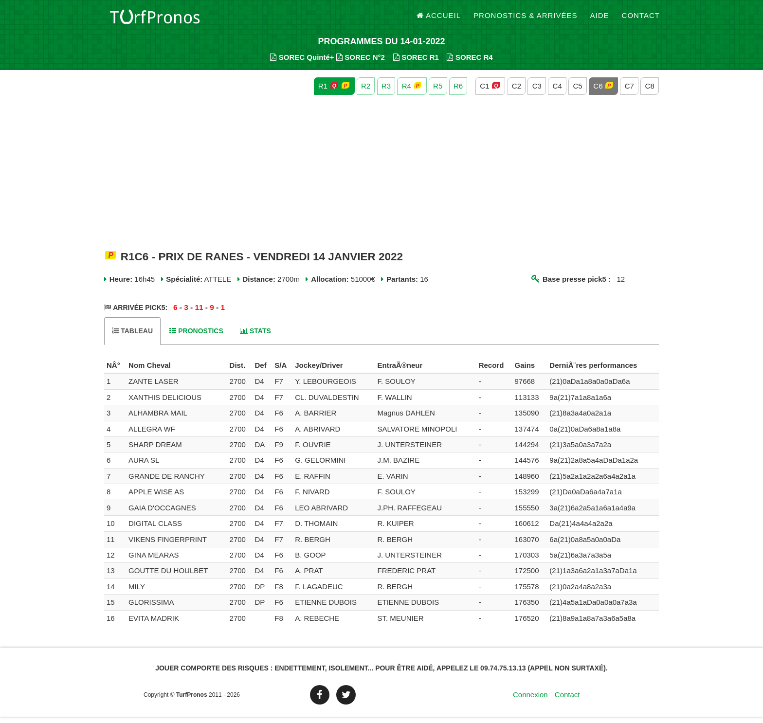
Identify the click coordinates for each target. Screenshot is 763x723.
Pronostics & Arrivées (525, 19)
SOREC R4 (469, 63)
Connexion (530, 701)
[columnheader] (115, 372)
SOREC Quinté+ (302, 63)
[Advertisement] (381, 179)
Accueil (439, 19)
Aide (599, 19)
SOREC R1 (416, 63)
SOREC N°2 (360, 63)
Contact (641, 19)
